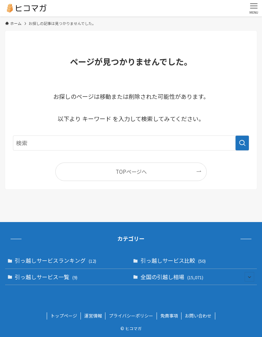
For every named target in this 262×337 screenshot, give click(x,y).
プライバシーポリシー (131, 315)
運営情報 (93, 315)
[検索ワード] (131, 143)
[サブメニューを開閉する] (249, 277)
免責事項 (169, 315)
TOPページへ (131, 171)
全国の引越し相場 (197, 277)
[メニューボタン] (254, 8)
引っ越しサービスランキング (55, 260)
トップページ (63, 315)
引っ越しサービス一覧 (46, 277)
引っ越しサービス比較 (173, 260)
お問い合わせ (198, 315)
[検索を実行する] (242, 143)
